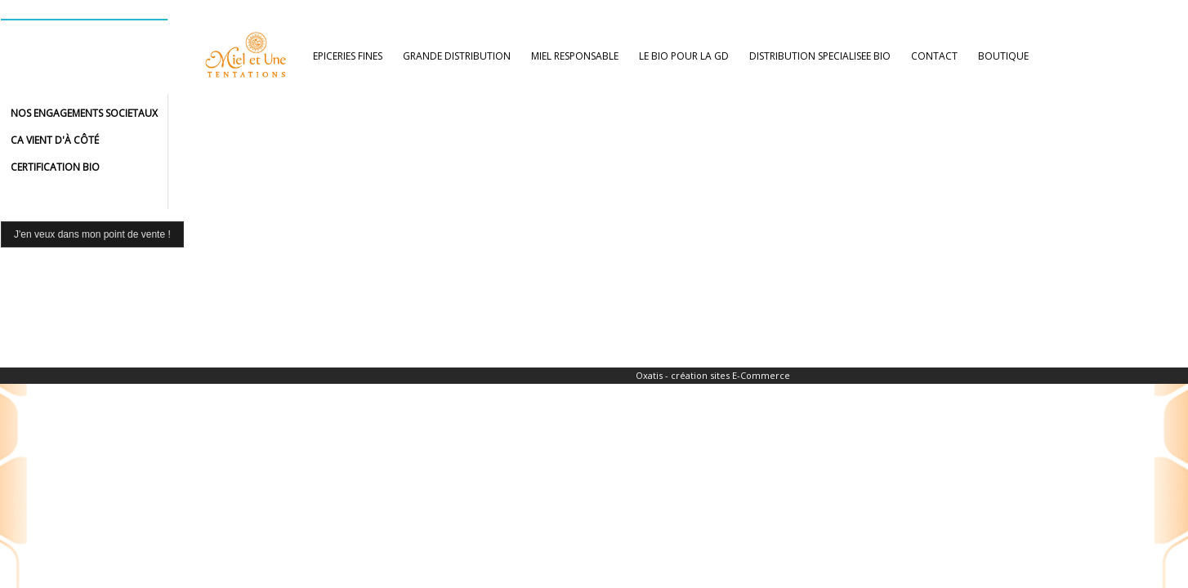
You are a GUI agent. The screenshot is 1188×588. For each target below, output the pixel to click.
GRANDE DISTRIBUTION (457, 56)
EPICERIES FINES (347, 56)
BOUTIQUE (1003, 56)
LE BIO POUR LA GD (684, 56)
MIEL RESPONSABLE (575, 56)
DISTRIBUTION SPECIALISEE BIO (820, 56)
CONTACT (934, 56)
